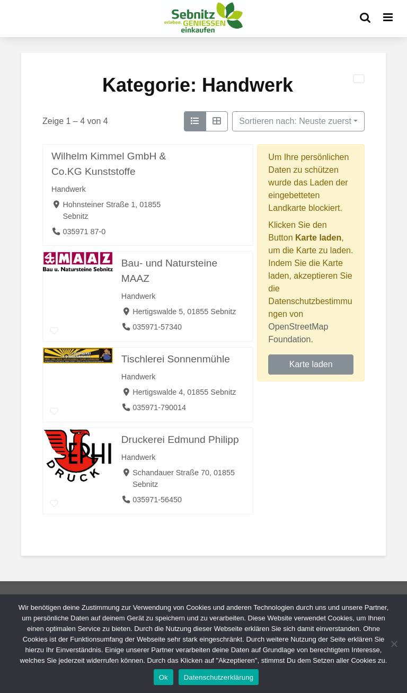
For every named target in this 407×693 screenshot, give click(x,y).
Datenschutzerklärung (218, 677)
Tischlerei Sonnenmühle (175, 359)
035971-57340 (157, 327)
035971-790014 (159, 408)
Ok (163, 677)
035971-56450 (157, 499)
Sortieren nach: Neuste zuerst (295, 121)
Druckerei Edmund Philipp (180, 440)
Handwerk (68, 189)
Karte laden (311, 364)
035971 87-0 (84, 231)
